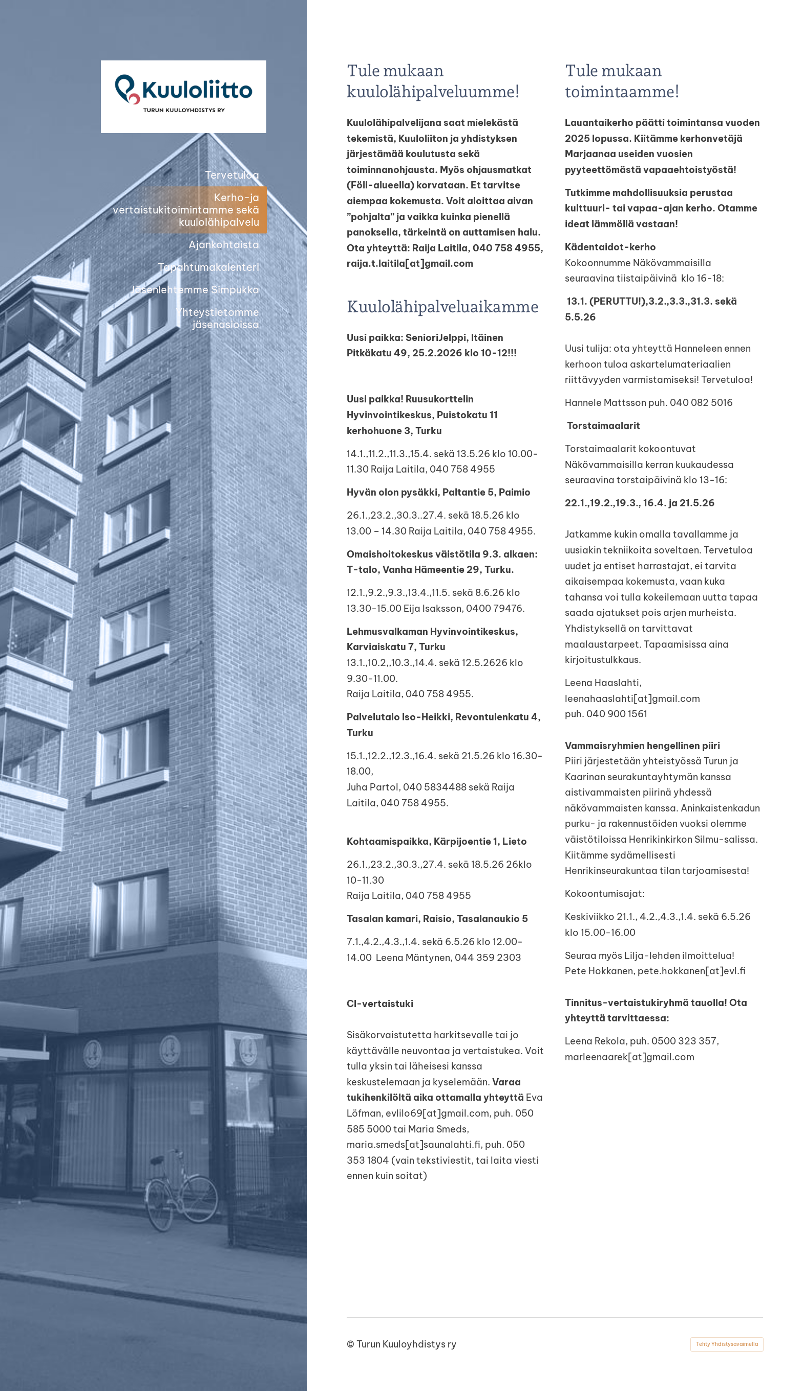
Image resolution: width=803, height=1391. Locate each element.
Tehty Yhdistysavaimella (727, 1344)
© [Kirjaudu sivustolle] (351, 1344)
